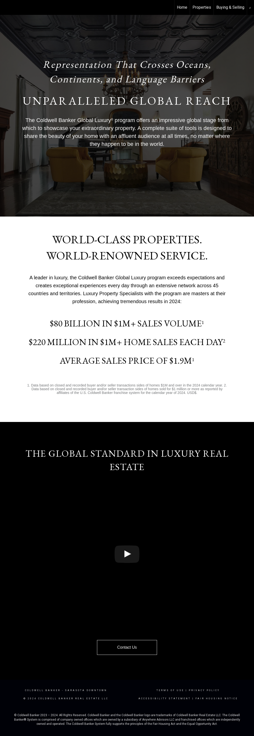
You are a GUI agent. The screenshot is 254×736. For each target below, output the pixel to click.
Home (182, 7)
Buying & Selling (230, 7)
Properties (201, 7)
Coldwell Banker (43, 690)
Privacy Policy (204, 690)
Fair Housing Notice (216, 698)
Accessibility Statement (164, 698)
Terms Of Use (170, 690)
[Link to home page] (6, 7)
